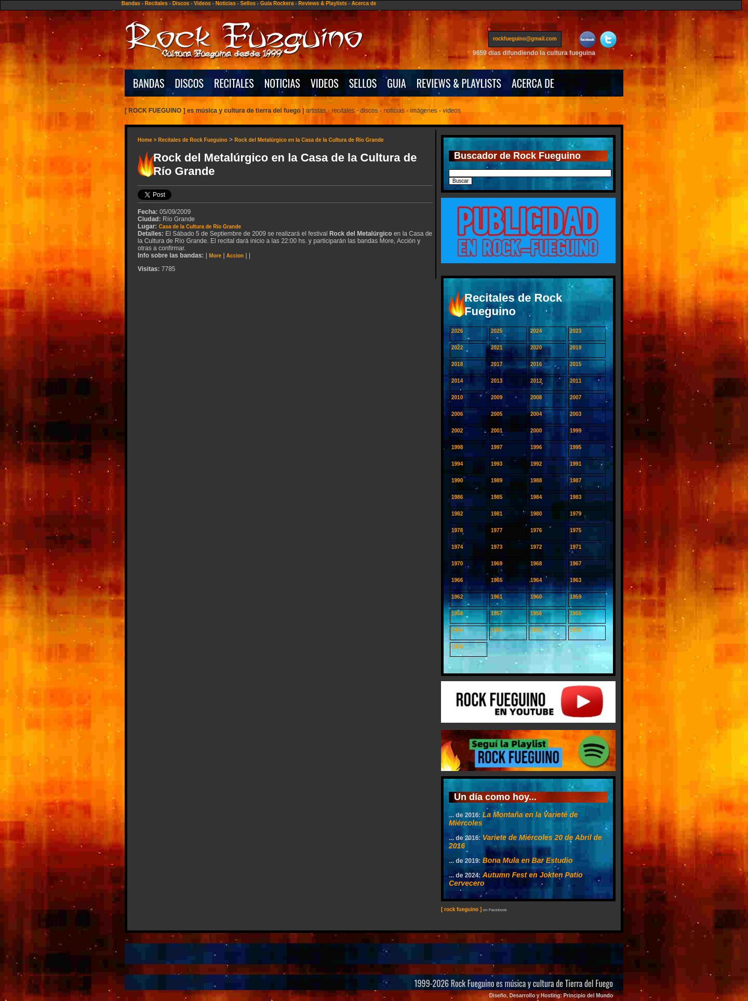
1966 (457, 580)
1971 (575, 547)
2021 (496, 347)
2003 (575, 414)
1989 (496, 480)
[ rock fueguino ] (461, 909)
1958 (457, 613)
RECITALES (234, 83)
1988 (536, 480)
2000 (536, 431)
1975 (575, 530)
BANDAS (149, 83)
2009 (496, 397)
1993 (496, 464)
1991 (575, 464)
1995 (575, 447)
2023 (575, 331)
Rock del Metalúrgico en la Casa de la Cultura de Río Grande (308, 140)
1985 (496, 497)
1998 (457, 447)
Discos (181, 3)
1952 (536, 630)
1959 (575, 597)
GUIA (396, 83)
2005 (496, 414)
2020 (536, 347)
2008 (536, 397)
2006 (457, 414)
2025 (496, 331)
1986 (457, 497)
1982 (457, 514)
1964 (536, 580)
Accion (235, 256)
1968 (536, 563)
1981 (496, 514)
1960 (536, 597)
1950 (457, 647)
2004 (536, 414)
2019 (575, 347)
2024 (536, 331)
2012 (536, 381)
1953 (496, 630)
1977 (496, 530)
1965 (496, 580)
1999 (575, 431)
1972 (536, 547)
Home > (148, 140)
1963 (575, 580)
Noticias (226, 3)
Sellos (248, 3)
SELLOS (363, 83)
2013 (496, 381)
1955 (575, 613)
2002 (457, 431)
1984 (536, 497)
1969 (496, 563)
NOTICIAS (282, 83)
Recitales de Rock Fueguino (192, 140)
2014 (457, 381)
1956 (536, 613)
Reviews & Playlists (322, 3)
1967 (575, 563)
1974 (457, 547)
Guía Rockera (276, 3)
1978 (457, 530)
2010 (457, 397)
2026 (457, 331)
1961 (496, 597)
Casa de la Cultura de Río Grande (200, 226)
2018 (457, 364)
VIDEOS (325, 83)
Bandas (131, 3)
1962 (457, 597)
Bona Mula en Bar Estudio (527, 860)
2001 (496, 431)
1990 (457, 480)
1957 (496, 613)
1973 (496, 547)
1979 (575, 514)
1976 (536, 530)
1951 (575, 630)
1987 (575, 480)
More (215, 256)
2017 (496, 364)
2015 (575, 364)
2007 (575, 397)
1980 (536, 514)
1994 (457, 464)
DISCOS (189, 83)
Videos (202, 3)
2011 (575, 381)
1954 (457, 630)
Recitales (156, 3)
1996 (536, 447)
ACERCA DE (533, 83)
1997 (496, 447)
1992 (536, 464)
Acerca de (364, 3)
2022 (457, 347)
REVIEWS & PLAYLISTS (459, 83)
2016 (536, 364)
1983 (575, 497)
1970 (457, 563)
